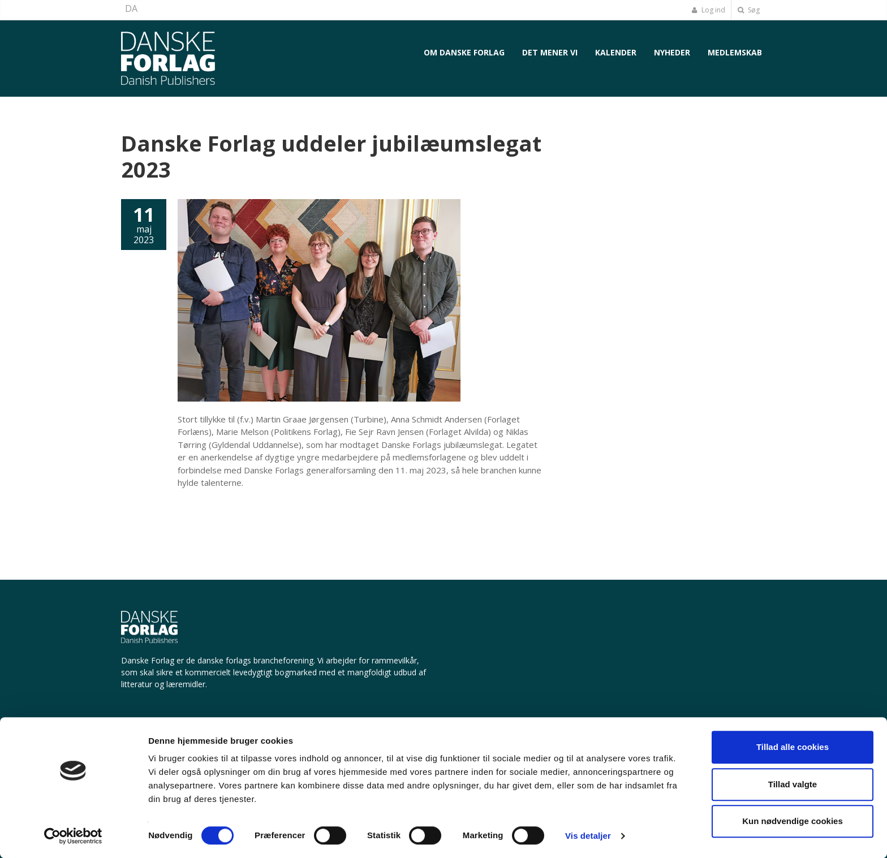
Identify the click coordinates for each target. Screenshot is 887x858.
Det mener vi (550, 52)
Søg (749, 10)
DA (131, 8)
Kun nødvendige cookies (792, 821)
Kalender (615, 52)
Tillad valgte (792, 784)
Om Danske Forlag (464, 52)
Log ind (708, 10)
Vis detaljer (588, 835)
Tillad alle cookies (792, 747)
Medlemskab (735, 52)
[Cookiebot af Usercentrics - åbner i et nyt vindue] (73, 835)
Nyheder (672, 52)
